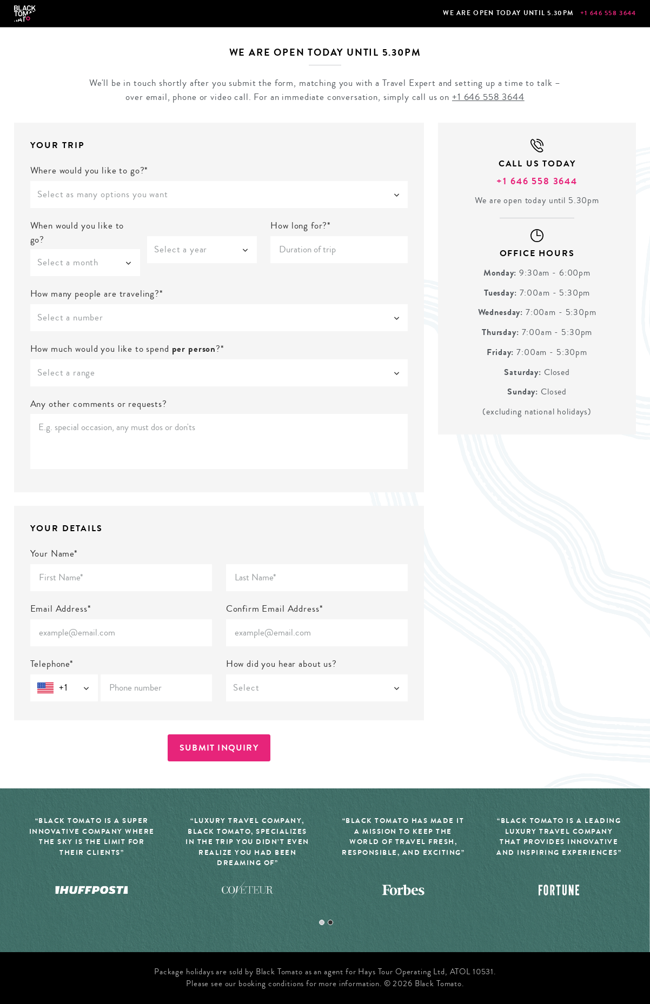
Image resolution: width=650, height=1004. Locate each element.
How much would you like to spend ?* (127, 349)
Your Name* (54, 553)
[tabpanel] (248, 863)
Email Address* (60, 608)
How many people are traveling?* (96, 293)
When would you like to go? (77, 232)
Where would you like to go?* (89, 170)
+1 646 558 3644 (608, 13)
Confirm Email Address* (274, 608)
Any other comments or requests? (98, 404)
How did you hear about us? (281, 664)
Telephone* (52, 664)
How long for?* (300, 225)
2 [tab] (330, 922)
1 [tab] (321, 922)
